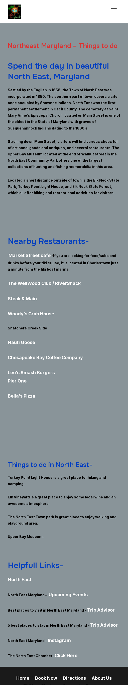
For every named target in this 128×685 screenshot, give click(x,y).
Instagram (57, 616)
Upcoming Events (64, 576)
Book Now (41, 650)
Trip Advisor (98, 589)
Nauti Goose (19, 334)
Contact (43, 657)
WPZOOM (75, 674)
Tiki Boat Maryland (94, 657)
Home (21, 650)
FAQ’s (108, 650)
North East (17, 563)
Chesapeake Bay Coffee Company (38, 348)
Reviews (64, 657)
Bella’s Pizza (19, 381)
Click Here (64, 629)
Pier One (15, 367)
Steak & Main (19, 294)
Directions (65, 650)
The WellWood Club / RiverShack (37, 281)
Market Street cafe (26, 255)
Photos (23, 657)
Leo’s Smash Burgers (27, 361)
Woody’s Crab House (26, 308)
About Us (88, 650)
